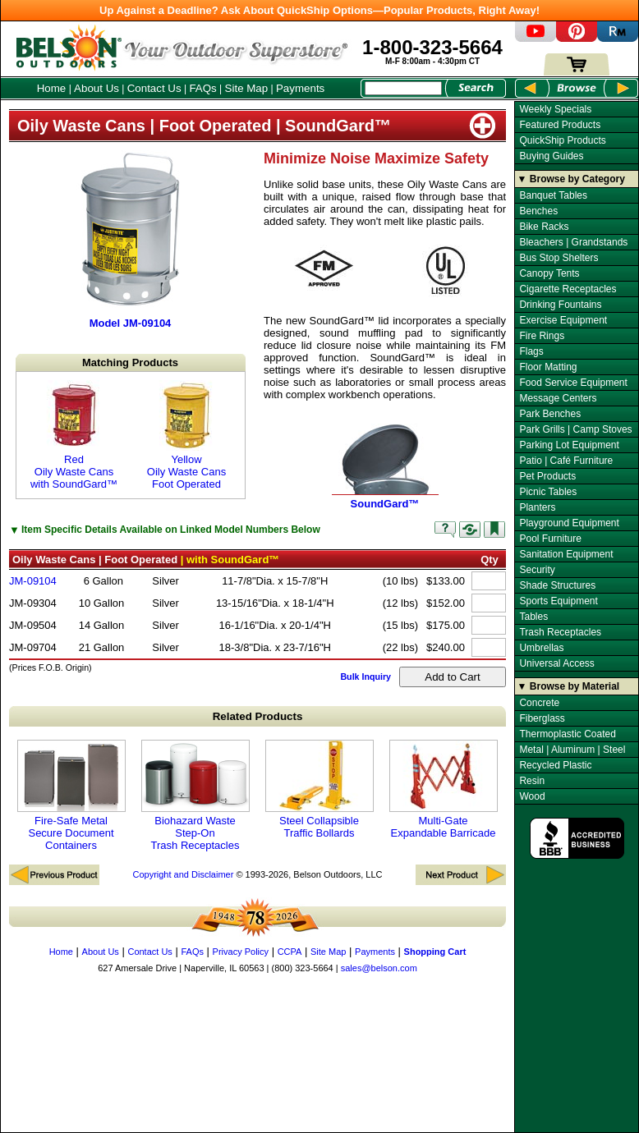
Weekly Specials (555, 109)
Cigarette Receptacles (567, 289)
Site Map (247, 88)
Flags (531, 351)
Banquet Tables (553, 195)
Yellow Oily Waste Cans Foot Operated (186, 435)
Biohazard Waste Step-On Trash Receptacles (195, 795)
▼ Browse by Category (571, 179)
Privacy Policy (241, 951)
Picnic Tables (548, 492)
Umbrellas (541, 648)
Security (536, 570)
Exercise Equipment (563, 320)
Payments (300, 88)
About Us (96, 88)
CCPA (290, 951)
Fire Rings (541, 336)
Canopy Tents (549, 273)
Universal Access (556, 663)
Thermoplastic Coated (567, 734)
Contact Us (154, 88)
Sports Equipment (558, 601)
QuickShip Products (562, 140)
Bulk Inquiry (365, 676)
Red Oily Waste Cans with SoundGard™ (74, 435)
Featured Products (559, 125)
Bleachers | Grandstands (573, 242)
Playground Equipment (568, 523)
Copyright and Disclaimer (182, 874)
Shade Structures (557, 585)
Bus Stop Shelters (558, 258)
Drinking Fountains (560, 304)
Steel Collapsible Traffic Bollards (319, 789)
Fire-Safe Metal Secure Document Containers (71, 795)
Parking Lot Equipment (568, 445)
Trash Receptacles (560, 632)
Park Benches (550, 414)
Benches (538, 211)
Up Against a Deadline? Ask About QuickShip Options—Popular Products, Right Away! (319, 10)
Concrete (539, 703)
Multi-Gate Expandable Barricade (443, 789)
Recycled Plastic (555, 765)
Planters (537, 507)
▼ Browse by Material (568, 686)
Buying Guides (551, 156)
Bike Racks (543, 226)
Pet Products (547, 476)
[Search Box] (403, 88)
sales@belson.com (379, 968)
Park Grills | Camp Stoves (575, 429)
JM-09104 (33, 581)
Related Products (258, 716)
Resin (532, 781)
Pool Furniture (550, 538)
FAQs (202, 88)
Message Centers (557, 398)
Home (52, 88)
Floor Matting (548, 367)
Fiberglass (541, 718)
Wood (532, 796)
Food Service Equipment (573, 382)
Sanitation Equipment (566, 554)
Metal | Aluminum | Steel (572, 749)
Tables (533, 616)
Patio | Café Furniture (566, 460)
